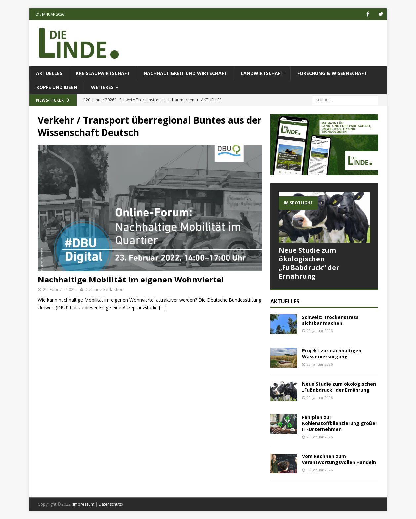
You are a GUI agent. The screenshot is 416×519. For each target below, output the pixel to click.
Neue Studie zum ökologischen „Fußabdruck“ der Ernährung (309, 263)
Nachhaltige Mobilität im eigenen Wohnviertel (131, 279)
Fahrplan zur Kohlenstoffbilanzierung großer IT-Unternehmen (339, 423)
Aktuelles (49, 73)
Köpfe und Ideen (56, 87)
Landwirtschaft (262, 73)
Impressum (83, 504)
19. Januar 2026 (320, 469)
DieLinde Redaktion (104, 289)
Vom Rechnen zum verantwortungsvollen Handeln (339, 459)
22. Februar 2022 (59, 289)
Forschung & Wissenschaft (332, 73)
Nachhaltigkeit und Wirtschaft (185, 73)
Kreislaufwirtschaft (103, 73)
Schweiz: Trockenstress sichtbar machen (330, 320)
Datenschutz (110, 504)
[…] (162, 307)
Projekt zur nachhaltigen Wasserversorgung (331, 353)
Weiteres (102, 87)
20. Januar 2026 (320, 330)
